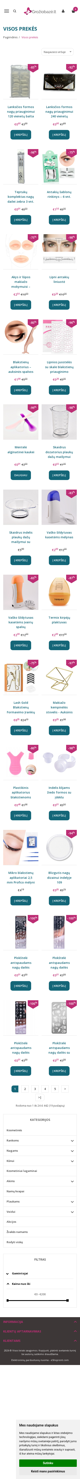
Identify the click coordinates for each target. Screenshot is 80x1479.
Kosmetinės (14, 1130)
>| (40, 1097)
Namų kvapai (15, 1191)
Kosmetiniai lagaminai (22, 1171)
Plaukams (13, 1201)
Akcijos (11, 1222)
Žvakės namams (17, 1232)
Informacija (13, 1322)
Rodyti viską (15, 1242)
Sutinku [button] (48, 1463)
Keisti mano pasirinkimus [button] (48, 1471)
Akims (11, 1181)
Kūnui (10, 1161)
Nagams (12, 1151)
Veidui (11, 1212)
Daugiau (20, 475)
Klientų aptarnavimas (22, 1331)
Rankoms (13, 1140)
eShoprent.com (60, 1360)
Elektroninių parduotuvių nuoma (30, 1360)
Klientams (11, 1341)
